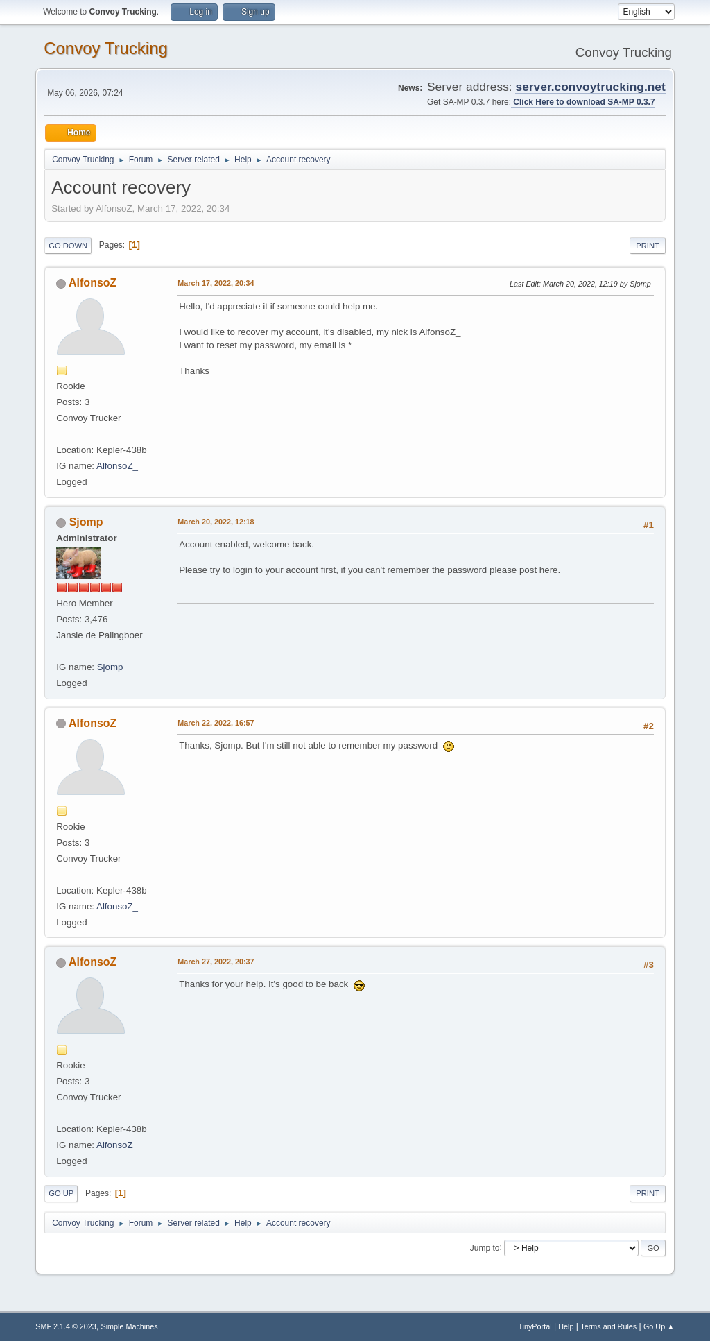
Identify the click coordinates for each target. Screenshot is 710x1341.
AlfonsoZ (92, 283)
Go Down (68, 245)
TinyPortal (534, 1326)
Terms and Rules (608, 1326)
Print (647, 245)
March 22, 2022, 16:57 (216, 723)
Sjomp (86, 522)
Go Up (61, 1193)
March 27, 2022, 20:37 (216, 961)
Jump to (485, 1247)
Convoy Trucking (106, 48)
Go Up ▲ (659, 1326)
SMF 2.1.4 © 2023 (65, 1326)
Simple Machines (129, 1326)
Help (565, 1326)
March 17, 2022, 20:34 (216, 283)
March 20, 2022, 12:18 (216, 522)
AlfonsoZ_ (117, 466)
